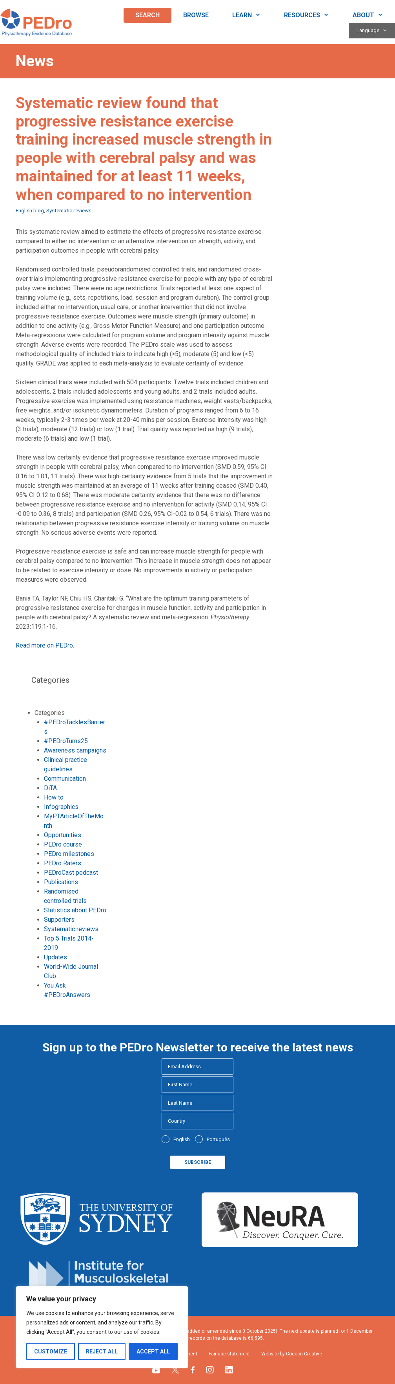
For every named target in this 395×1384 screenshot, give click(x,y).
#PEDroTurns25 (66, 741)
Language (376, 30)
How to (54, 797)
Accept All (153, 1351)
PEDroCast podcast (71, 872)
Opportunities (62, 835)
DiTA (50, 788)
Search (147, 15)
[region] (102, 1327)
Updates (55, 957)
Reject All (102, 1351)
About (374, 15)
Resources (312, 15)
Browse (196, 15)
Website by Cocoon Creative (291, 1354)
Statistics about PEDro (75, 910)
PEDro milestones (69, 854)
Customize (50, 1351)
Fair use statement (229, 1354)
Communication (65, 778)
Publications (61, 882)
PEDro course (63, 844)
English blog (30, 210)
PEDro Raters (62, 863)
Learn (252, 15)
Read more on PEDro (44, 645)
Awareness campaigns (75, 750)
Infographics (61, 806)
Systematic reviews (68, 210)
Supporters (59, 919)
